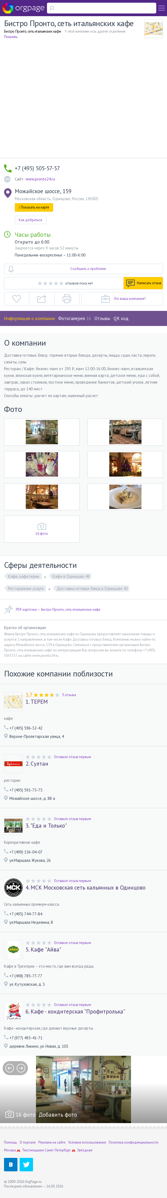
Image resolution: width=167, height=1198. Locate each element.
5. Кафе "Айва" (43, 950)
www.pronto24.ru (40, 179)
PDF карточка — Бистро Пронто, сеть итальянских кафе (52, 609)
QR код (121, 318)
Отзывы (102, 318)
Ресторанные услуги (26, 588)
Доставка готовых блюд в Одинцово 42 (92, 588)
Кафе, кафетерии (24, 576)
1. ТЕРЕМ (37, 702)
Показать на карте (34, 207)
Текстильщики (33, 1150)
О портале (28, 1142)
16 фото (41, 533)
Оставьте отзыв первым (72, 757)
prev (9, 1068)
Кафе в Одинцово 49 (71, 576)
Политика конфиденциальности (133, 1142)
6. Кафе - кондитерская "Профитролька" (75, 1012)
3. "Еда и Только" (46, 826)
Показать (10, 36)
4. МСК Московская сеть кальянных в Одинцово (86, 888)
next (21, 1068)
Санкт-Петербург (58, 1150)
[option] (83, 1089)
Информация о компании (29, 318)
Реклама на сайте (52, 1142)
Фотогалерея (74, 318)
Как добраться (30, 220)
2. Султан (37, 764)
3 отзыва (69, 695)
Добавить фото (58, 1114)
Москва (10, 1150)
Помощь (10, 1142)
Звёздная (84, 1150)
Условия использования (87, 1142)
